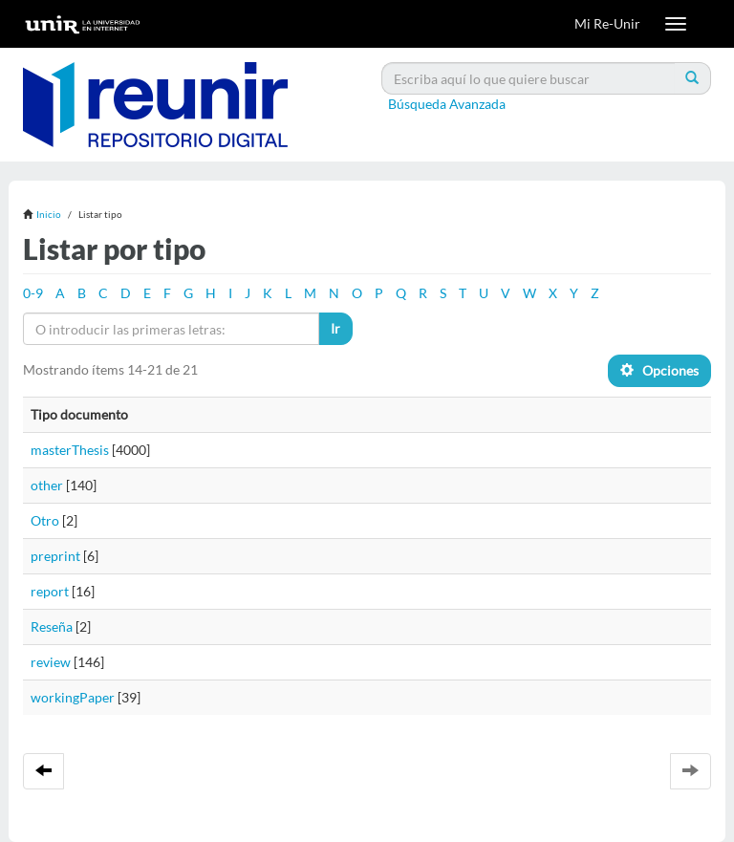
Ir (335, 328)
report (50, 591)
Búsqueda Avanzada (447, 104)
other (47, 485)
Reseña (52, 626)
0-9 (33, 293)
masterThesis (70, 450)
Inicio (48, 214)
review (51, 662)
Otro (45, 520)
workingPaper (73, 697)
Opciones (659, 370)
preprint (55, 556)
